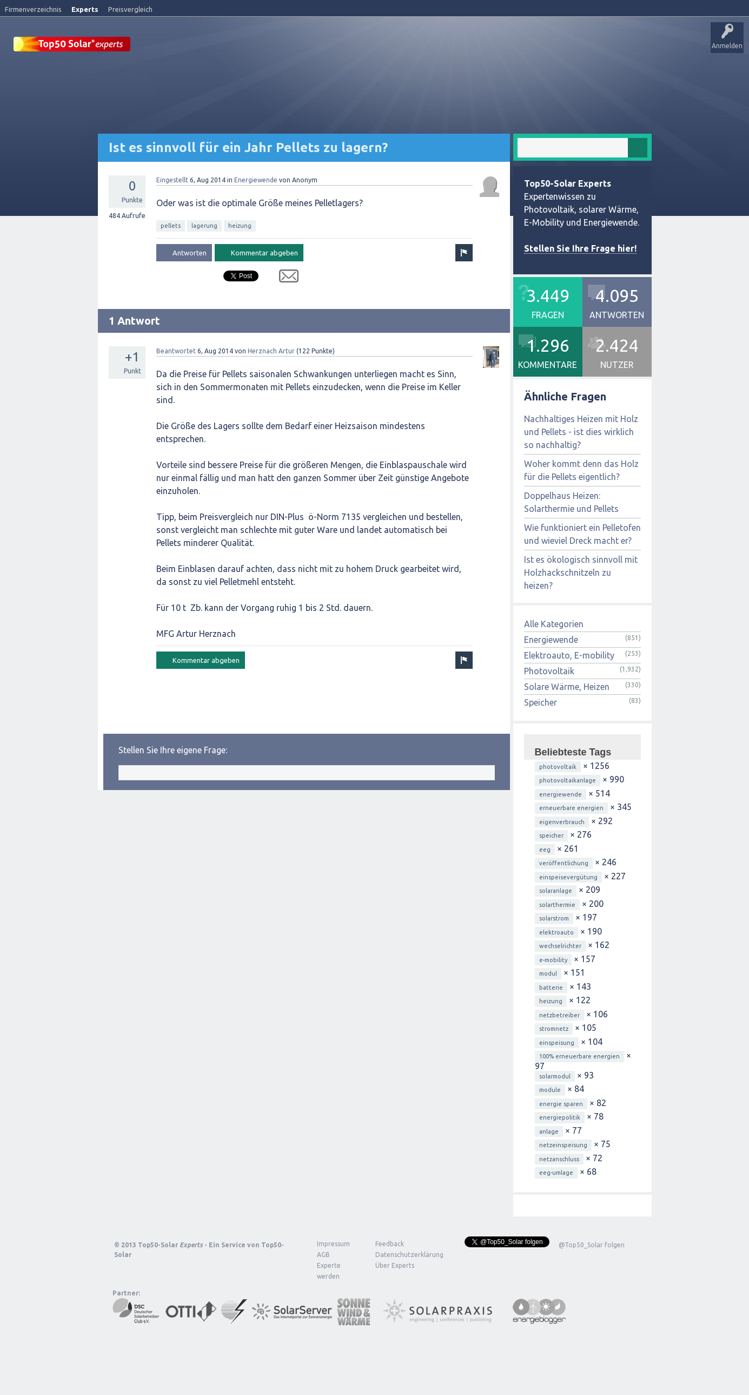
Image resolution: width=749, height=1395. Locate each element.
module (550, 1089)
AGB (323, 1254)
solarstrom (554, 917)
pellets (171, 225)
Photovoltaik (549, 670)
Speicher (540, 702)
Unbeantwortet (340, 46)
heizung (239, 225)
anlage (549, 1131)
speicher (551, 835)
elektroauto (556, 932)
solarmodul (555, 1075)
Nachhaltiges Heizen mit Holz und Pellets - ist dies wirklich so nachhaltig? (581, 431)
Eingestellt (172, 179)
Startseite (160, 46)
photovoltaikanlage (567, 780)
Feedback (389, 1243)
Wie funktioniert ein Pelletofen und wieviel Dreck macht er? (582, 533)
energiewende (560, 794)
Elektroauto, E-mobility (569, 655)
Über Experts (538, 46)
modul (548, 973)
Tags (385, 46)
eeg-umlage (556, 1172)
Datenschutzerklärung (401, 1254)
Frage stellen (461, 46)
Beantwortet (176, 350)
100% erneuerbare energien (579, 1055)
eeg (545, 849)
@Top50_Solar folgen (592, 1244)
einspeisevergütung (568, 876)
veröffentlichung (563, 862)
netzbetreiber (559, 1014)
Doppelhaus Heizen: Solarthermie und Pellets (571, 501)
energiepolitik (559, 1117)
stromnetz (553, 1028)
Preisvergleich (130, 9)
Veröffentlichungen (216, 46)
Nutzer (419, 46)
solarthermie (557, 904)
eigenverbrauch (562, 821)
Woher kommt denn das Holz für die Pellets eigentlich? (581, 469)
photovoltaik (557, 766)
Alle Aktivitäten (282, 46)
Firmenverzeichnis (33, 9)
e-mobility (553, 959)
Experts (84, 9)
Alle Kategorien (554, 623)
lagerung (204, 225)
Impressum (333, 1243)
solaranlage (555, 890)
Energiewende (255, 179)
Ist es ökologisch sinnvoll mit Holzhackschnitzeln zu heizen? (581, 572)
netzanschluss (559, 1158)
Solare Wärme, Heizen (566, 686)
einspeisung (556, 1042)
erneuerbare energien (571, 807)
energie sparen (561, 1103)
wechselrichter (560, 945)
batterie (551, 987)
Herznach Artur (271, 350)
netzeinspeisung (563, 1144)
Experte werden (329, 1270)
